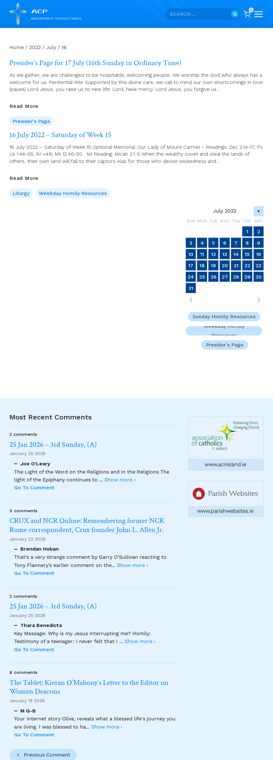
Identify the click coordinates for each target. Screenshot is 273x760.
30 (259, 277)
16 (258, 254)
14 (236, 254)
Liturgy (21, 193)
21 (236, 266)
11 (202, 254)
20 (225, 266)
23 (258, 266)
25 (202, 277)
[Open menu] (259, 14)
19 (213, 266)
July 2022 (224, 211)
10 (190, 254)
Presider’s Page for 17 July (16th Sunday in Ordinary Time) (95, 63)
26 (214, 277)
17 (190, 266)
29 (247, 277)
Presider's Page (31, 121)
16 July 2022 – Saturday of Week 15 (60, 135)
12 (213, 254)
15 (247, 254)
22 (247, 266)
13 (224, 254)
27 (225, 277)
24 (191, 277)
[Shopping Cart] (247, 14)
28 (236, 277)
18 (202, 266)
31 (191, 288)
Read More (24, 106)
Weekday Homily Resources (73, 193)
